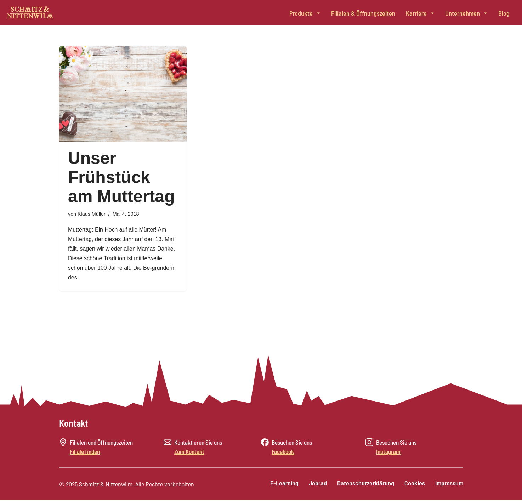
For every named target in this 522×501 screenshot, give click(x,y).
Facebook (283, 452)
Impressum (449, 484)
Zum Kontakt (189, 452)
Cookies (414, 484)
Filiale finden (85, 452)
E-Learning (282, 484)
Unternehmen (466, 13)
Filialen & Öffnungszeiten (363, 13)
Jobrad (316, 484)
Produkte (304, 13)
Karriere (420, 13)
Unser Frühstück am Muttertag (121, 177)
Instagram (388, 452)
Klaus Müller (92, 214)
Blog (504, 13)
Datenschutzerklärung (364, 484)
